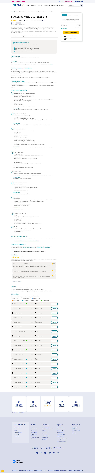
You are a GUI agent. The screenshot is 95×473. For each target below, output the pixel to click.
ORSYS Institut (17, 428)
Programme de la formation (19, 90)
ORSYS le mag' (17, 436)
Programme (24, 36)
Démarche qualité (60, 430)
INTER (64, 15)
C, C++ (38, 11)
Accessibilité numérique (61, 441)
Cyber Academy (45, 437)
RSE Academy (44, 439)
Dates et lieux (15, 294)
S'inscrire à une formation (34, 435)
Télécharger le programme (70, 36)
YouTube (74, 433)
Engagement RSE (60, 432)
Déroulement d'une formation (35, 438)
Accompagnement (34, 428)
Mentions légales (22, 470)
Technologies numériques (21, 11)
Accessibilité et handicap (61, 439)
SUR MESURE (76, 15)
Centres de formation (61, 434)
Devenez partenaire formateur (62, 437)
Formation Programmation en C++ (47, 11)
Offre (32, 427)
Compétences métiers (46, 432)
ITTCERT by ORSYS (18, 427)
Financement (33, 36)
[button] (2, 470)
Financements (64, 28)
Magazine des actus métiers (76, 427)
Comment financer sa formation (28, 247)
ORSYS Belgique (17, 430)
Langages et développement (32, 11)
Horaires (13, 286)
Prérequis (14, 61)
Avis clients (14, 255)
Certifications (33, 430)
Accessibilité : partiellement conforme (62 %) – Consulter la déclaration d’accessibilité (65, 470)
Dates (41, 36)
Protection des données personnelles (34, 470)
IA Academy (44, 433)
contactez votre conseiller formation (43, 247)
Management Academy (46, 435)
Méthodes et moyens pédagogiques (21, 68)
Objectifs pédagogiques (22, 42)
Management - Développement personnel (47, 429)
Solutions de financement (18, 244)
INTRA (69, 15)
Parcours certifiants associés (19, 236)
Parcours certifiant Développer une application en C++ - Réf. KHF (26, 240)
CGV (44, 470)
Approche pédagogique (61, 428)
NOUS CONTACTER (68, 1)
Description (15, 36)
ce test (51, 64)
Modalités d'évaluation (17, 81)
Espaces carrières (60, 436)
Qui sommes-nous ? (60, 427)
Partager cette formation (70, 39)
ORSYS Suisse (17, 434)
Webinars (74, 432)
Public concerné (15, 56)
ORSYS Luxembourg (18, 432)
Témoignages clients (76, 430)
